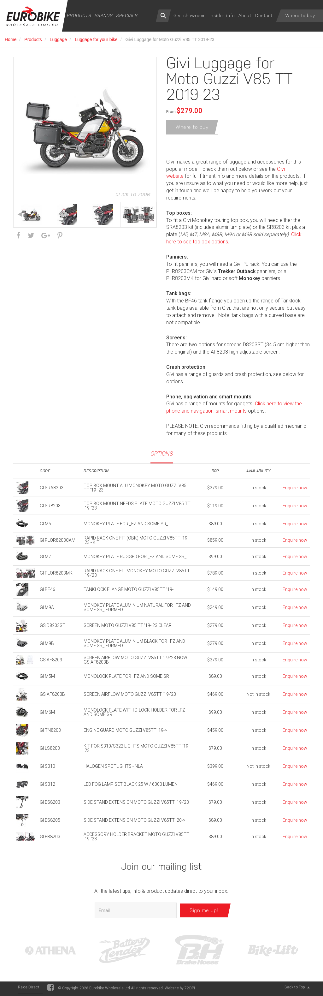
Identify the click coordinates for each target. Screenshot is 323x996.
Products (79, 15)
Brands (104, 15)
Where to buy (300, 15)
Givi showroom (189, 15)
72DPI (190, 989)
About (244, 15)
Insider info (222, 15)
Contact (264, 15)
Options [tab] (161, 455)
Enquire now (295, 489)
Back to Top (297, 989)
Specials (127, 15)
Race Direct (28, 989)
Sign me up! (204, 912)
